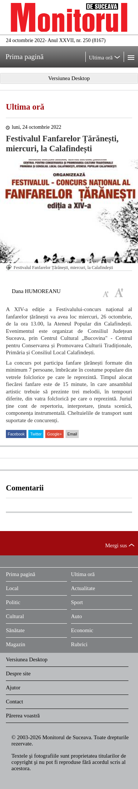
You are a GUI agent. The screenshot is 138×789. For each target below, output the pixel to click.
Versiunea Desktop (26, 659)
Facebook (16, 434)
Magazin (15, 644)
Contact (14, 701)
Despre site (18, 673)
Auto (76, 616)
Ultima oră (25, 106)
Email (72, 434)
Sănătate (15, 630)
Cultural (15, 616)
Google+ (54, 434)
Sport (77, 602)
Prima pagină (20, 574)
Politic (13, 602)
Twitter (36, 434)
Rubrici (79, 644)
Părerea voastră (23, 716)
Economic (82, 630)
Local (12, 588)
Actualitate (83, 588)
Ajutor (13, 687)
